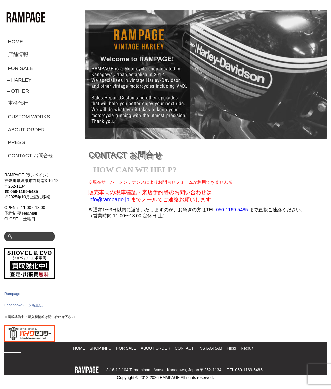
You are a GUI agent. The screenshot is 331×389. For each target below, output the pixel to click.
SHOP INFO (101, 348)
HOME (15, 41)
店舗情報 (18, 54)
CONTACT (184, 348)
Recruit (247, 348)
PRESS (16, 142)
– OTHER (18, 91)
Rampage (12, 294)
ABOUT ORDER (26, 129)
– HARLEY (19, 80)
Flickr (231, 348)
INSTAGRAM (210, 348)
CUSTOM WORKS (29, 116)
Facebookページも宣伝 (23, 305)
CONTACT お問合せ (30, 155)
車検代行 (18, 103)
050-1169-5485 (24, 191)
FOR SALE (20, 68)
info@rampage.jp (109, 199)
